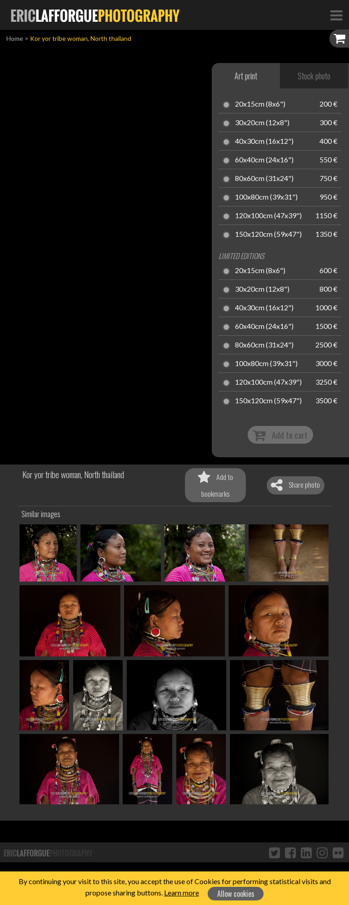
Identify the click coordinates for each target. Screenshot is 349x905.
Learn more (181, 892)
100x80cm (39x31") (266, 197)
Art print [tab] (245, 76)
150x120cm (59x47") (268, 234)
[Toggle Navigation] (336, 15)
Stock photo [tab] (314, 76)
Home (14, 38)
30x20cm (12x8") (262, 123)
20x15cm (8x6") (260, 104)
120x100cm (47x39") (268, 216)
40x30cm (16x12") (264, 141)
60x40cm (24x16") (264, 160)
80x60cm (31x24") (264, 178)
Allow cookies (235, 893)
